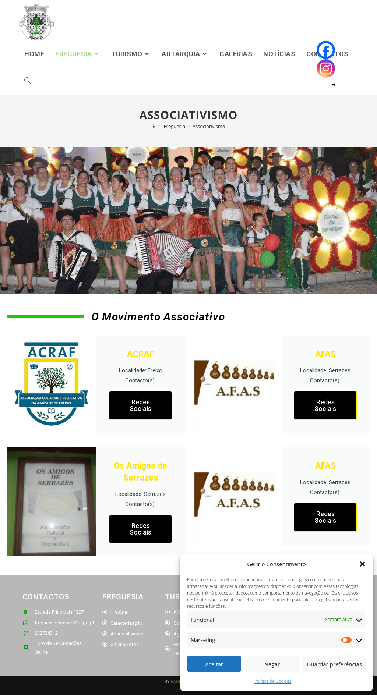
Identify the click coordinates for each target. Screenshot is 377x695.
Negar (272, 664)
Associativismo (209, 126)
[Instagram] (326, 68)
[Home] (154, 126)
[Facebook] (326, 50)
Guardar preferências (334, 664)
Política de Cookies (272, 681)
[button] (362, 564)
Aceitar (214, 664)
